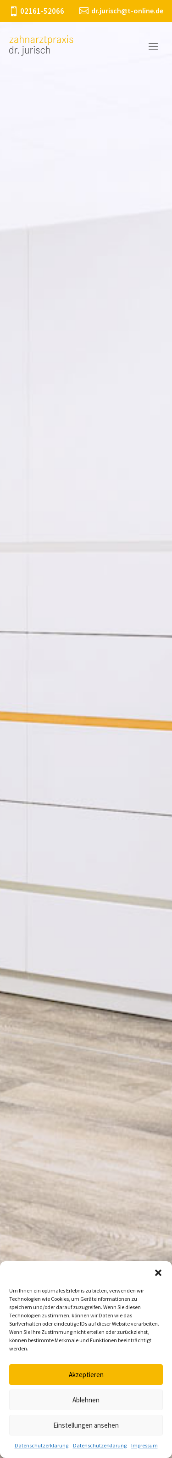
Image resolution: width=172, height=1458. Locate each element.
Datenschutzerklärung (41, 1445)
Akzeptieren (86, 1374)
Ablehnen (86, 1399)
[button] (158, 1272)
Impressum (144, 1445)
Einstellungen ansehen (86, 1425)
